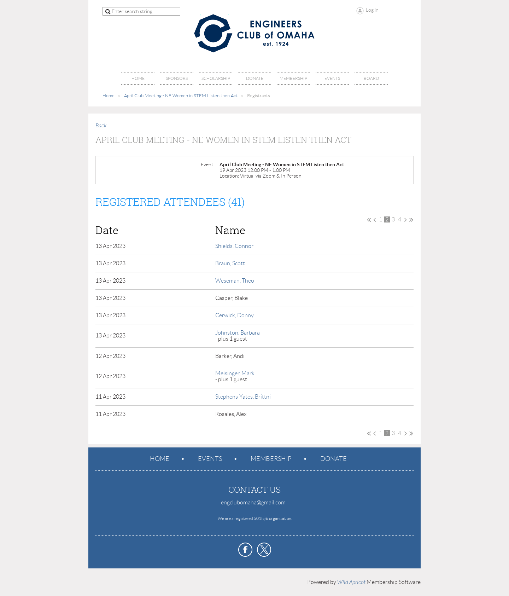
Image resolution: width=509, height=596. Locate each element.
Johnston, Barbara (237, 333)
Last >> (411, 219)
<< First (368, 219)
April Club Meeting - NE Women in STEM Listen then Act (181, 95)
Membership (271, 458)
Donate (333, 458)
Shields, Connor (234, 246)
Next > (405, 219)
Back (100, 125)
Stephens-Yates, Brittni (243, 397)
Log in (372, 10)
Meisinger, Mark (235, 373)
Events (210, 458)
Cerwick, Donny (234, 315)
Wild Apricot (351, 582)
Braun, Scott (230, 263)
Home (109, 95)
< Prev (374, 219)
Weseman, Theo (234, 281)
